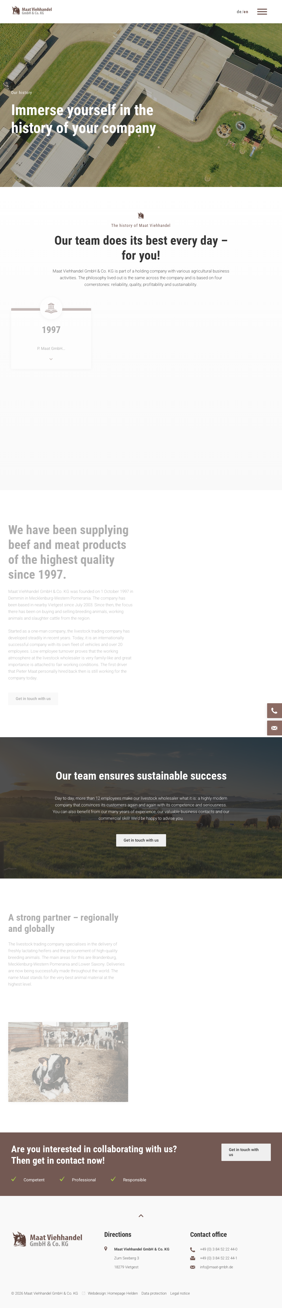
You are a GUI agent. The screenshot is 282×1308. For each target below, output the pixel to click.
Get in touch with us (31, 699)
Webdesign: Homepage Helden (113, 1293)
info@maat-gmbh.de (216, 1267)
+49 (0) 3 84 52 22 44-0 (218, 1249)
